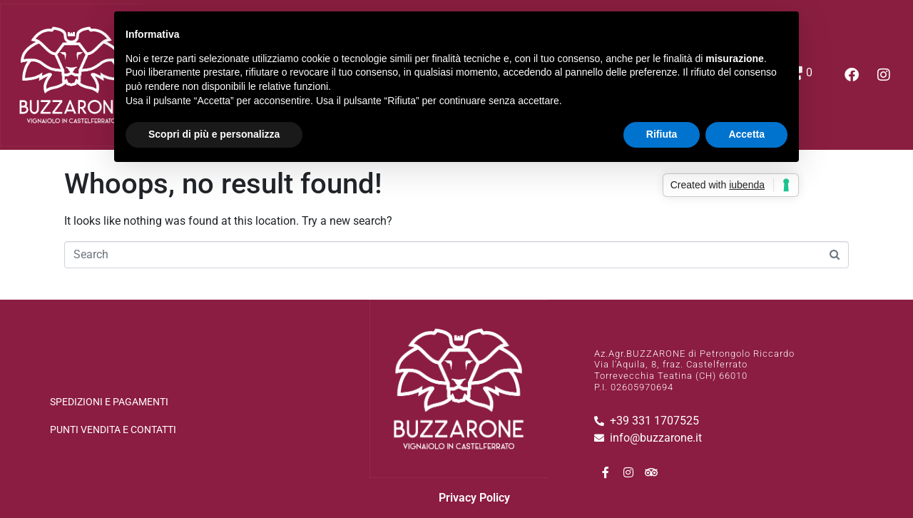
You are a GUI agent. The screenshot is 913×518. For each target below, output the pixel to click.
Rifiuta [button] (662, 134)
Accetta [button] (746, 134)
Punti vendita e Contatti (113, 429)
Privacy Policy (474, 497)
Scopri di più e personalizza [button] (214, 134)
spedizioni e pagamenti (109, 401)
